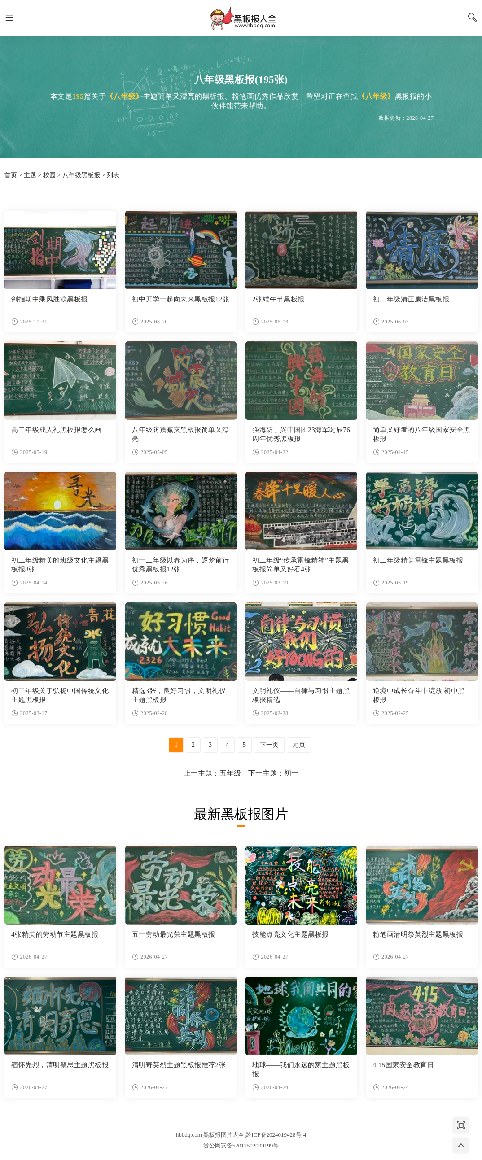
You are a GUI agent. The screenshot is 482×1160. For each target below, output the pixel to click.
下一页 (269, 744)
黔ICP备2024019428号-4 (275, 1134)
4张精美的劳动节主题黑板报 (54, 934)
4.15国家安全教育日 (403, 1064)
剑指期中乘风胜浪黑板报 (49, 299)
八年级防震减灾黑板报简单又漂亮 (180, 434)
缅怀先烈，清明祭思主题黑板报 (60, 1064)
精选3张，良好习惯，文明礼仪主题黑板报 (179, 695)
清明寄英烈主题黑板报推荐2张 (179, 1064)
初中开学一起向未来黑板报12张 (181, 299)
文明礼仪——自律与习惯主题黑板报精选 (301, 695)
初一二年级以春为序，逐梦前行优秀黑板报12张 (180, 565)
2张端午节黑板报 (278, 299)
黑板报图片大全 (241, 18)
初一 (291, 773)
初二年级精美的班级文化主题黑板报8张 (60, 565)
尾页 (299, 744)
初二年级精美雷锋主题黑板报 (418, 560)
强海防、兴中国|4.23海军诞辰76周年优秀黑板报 (301, 434)
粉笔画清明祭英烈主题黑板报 (418, 934)
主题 (30, 175)
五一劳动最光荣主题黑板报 (173, 934)
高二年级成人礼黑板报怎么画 (56, 429)
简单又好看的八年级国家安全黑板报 (421, 434)
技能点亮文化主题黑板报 (290, 934)
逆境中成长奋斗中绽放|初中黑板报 (419, 695)
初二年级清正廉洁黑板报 (411, 299)
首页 (10, 175)
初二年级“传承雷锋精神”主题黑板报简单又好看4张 (300, 565)
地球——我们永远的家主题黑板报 (301, 1069)
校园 (49, 175)
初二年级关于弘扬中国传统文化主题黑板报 (60, 695)
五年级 (230, 773)
